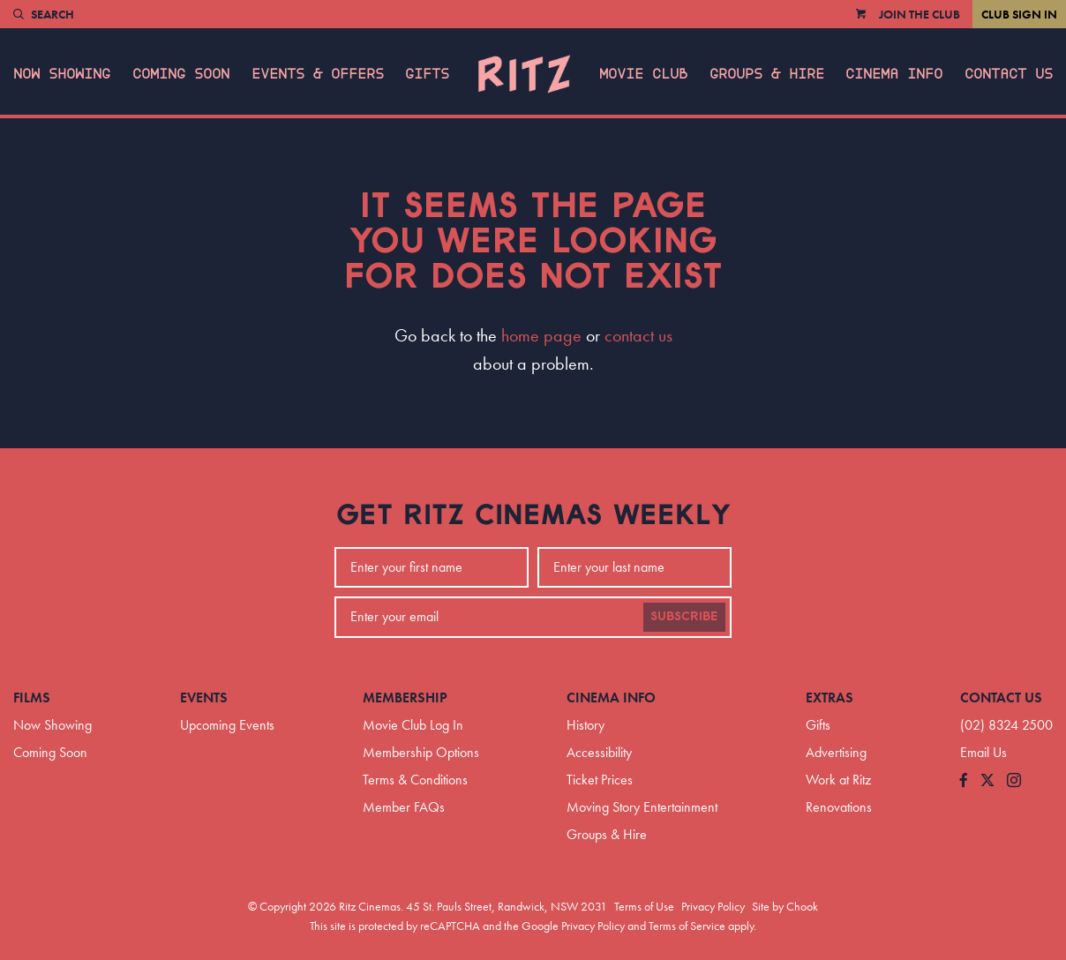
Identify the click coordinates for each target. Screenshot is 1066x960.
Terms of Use (644, 906)
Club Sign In (1019, 14)
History (585, 725)
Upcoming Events (227, 725)
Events (204, 697)
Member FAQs (404, 807)
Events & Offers (317, 74)
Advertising (836, 752)
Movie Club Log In (413, 725)
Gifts (427, 74)
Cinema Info (893, 74)
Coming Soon (180, 74)
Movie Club (643, 74)
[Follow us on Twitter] (987, 781)
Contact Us (1009, 74)
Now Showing (61, 74)
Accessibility (599, 752)
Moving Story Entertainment (642, 807)
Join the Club (919, 14)
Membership (405, 697)
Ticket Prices (600, 779)
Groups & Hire (766, 74)
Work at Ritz (838, 779)
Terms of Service (687, 926)
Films (31, 697)
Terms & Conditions (415, 779)
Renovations (839, 807)
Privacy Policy (713, 906)
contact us (638, 335)
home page (541, 335)
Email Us (983, 752)
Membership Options (421, 752)
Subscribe (684, 617)
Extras (829, 697)
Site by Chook (785, 906)
